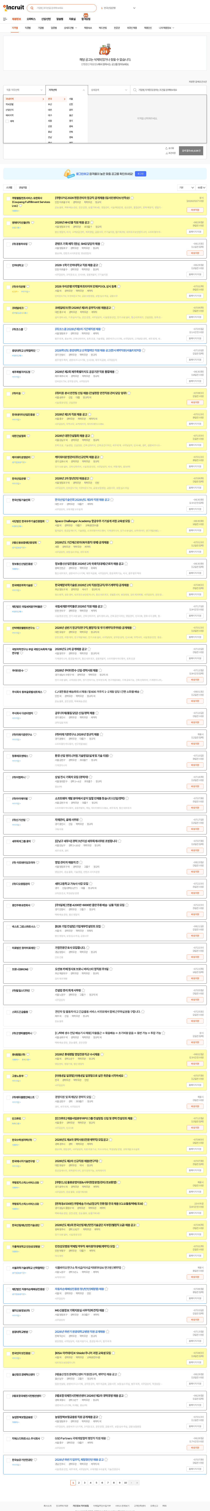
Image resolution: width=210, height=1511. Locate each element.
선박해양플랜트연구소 (23, 628)
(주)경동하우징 (19, 244)
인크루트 (16, 1118)
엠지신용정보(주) (21, 1310)
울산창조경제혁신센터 (23, 1374)
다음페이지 (131, 1482)
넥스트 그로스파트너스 (23, 926)
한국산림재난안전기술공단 (25, 1225)
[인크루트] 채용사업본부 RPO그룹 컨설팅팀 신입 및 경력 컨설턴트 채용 (93, 1118)
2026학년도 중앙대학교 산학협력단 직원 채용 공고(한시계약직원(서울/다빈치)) (98, 350)
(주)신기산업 (18, 820)
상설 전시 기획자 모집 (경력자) (71, 777)
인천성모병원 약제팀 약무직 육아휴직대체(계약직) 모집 (85, 1246)
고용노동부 (17, 1076)
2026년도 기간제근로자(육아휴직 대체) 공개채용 (82, 542)
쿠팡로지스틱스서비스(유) (25, 1182)
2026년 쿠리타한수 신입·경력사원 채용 (76, 670)
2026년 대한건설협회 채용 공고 (72, 436)
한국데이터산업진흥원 (23, 414)
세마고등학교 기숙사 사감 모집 (71, 884)
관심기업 (23, 187)
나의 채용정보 (165, 28)
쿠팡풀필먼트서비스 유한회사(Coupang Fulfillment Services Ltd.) (31, 202)
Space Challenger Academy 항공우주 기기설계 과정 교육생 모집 (92, 521)
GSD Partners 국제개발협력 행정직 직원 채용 (80, 1438)
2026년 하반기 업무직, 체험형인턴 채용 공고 (79, 1460)
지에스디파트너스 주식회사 (26, 1438)
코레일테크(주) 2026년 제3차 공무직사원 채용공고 (83, 308)
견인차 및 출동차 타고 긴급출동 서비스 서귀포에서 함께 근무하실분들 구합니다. (97, 1012)
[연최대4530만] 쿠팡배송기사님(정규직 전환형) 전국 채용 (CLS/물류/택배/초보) (99, 1204)
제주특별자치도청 (21, 372)
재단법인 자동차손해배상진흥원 (28, 1289)
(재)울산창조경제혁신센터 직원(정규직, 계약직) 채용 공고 (86, 1374)
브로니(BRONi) (20, 969)
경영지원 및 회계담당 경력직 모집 (73, 1097)
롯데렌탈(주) (18, 1054)
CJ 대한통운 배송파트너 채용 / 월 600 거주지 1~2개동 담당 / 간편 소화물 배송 (97, 692)
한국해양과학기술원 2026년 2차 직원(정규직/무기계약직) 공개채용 (92, 585)
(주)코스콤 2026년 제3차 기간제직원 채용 (78, 329)
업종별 (54, 28)
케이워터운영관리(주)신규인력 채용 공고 (77, 457)
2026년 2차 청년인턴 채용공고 (72, 478)
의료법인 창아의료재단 (23, 948)
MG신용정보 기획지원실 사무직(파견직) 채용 (79, 1310)
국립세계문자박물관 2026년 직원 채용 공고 (78, 606)
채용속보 (88, 28)
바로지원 (195, 209)
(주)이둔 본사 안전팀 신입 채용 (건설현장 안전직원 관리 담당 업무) (90, 393)
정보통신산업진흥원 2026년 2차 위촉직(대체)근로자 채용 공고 (89, 564)
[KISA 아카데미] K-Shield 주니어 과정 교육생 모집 (83, 1353)
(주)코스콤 (17, 329)
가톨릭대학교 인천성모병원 (26, 1246)
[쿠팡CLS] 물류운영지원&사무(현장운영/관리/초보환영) (85, 1182)
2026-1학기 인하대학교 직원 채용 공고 (76, 265)
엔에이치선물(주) (21, 222)
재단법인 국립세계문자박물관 (27, 606)
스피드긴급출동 (20, 1012)
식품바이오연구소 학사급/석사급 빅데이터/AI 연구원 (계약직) (88, 1268)
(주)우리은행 (18, 286)
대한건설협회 (19, 436)
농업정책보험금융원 (22, 1417)
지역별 (15, 28)
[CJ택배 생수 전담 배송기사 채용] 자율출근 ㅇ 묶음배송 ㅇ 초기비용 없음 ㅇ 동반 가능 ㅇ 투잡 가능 (108, 1033)
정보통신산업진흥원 (22, 564)
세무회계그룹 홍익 (21, 841)
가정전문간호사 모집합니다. (70, 948)
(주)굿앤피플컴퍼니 (22, 1033)
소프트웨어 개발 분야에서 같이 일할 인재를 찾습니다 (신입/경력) (90, 798)
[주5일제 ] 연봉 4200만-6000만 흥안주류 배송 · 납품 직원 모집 (89, 905)
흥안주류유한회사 (21, 905)
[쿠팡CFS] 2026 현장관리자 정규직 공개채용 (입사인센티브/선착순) (92, 198)
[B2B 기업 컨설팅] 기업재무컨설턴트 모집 (78, 926)
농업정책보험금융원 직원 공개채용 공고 (76, 1417)
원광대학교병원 (20, 1332)
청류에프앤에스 (20, 756)
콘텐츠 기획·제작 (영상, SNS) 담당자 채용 (77, 244)
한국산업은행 (19, 478)
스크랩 (9, 187)
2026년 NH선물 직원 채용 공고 (72, 222)
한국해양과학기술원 (22, 585)
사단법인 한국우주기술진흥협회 (28, 521)
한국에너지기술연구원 (23, 1161)
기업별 (41, 28)
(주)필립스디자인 (21, 990)
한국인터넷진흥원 (21, 1353)
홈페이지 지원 (195, 231)
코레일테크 (17, 308)
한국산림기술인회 (21, 500)
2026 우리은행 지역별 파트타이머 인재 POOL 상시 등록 (85, 286)
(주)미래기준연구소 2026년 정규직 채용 (77, 734)
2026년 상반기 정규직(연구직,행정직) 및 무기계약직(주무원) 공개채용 (93, 628)
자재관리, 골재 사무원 (67, 820)
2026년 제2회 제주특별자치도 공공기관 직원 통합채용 (84, 372)
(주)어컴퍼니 (18, 777)
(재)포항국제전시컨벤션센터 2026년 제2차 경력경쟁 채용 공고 (89, 1396)
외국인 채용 (132, 28)
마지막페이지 (137, 1482)
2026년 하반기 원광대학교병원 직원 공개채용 (80, 1332)
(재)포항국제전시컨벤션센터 (26, 1396)
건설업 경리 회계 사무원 (68, 990)
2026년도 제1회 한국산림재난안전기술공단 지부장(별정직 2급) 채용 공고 (95, 1225)
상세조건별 (69, 28)
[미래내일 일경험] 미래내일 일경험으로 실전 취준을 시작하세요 (89, 1076)
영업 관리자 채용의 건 (66, 862)
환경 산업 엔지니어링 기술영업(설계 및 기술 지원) (82, 756)
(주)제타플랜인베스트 (23, 1097)
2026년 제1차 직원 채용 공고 (71, 414)
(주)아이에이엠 (19, 798)
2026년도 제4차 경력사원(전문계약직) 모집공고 (81, 1140)
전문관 (117, 28)
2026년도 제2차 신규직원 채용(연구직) (76, 1161)
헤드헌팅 (103, 28)
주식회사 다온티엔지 (22, 713)
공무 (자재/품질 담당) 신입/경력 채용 (74, 713)
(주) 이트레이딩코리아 (23, 862)
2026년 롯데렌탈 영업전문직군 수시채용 (77, 1054)
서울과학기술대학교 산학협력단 (28, 1268)
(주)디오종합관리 (21, 884)
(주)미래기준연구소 (22, 734)
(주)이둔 (16, 393)
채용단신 (148, 28)
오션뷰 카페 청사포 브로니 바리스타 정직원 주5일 (81, 969)
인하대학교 (17, 265)
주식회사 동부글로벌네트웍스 (27, 692)
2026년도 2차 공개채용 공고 (71, 649)
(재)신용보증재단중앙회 (24, 542)
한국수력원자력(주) (22, 1140)
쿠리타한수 (17, 670)
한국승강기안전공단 (22, 1460)
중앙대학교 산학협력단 (23, 350)
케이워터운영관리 (21, 457)
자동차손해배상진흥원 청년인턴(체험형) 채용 (79, 1289)
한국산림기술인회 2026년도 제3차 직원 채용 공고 (82, 500)
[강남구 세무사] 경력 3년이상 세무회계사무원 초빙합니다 (86, 841)
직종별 (28, 28)
